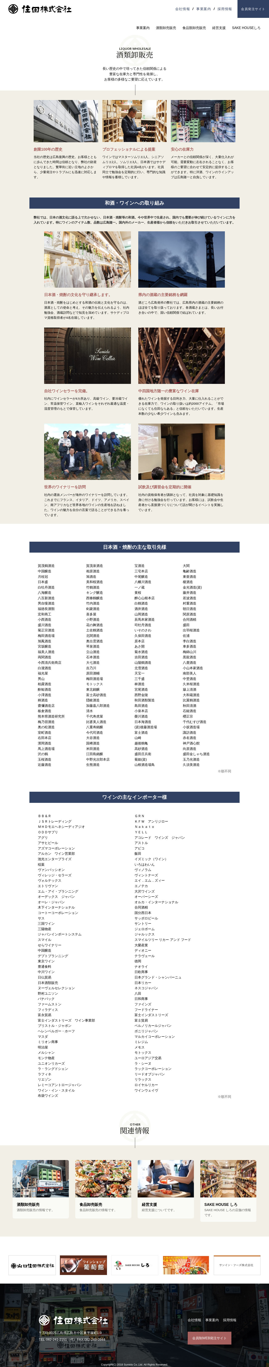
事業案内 (203, 9)
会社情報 (182, 9)
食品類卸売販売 (194, 28)
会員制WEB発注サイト (209, 1338)
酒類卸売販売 (166, 28)
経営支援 (219, 28)
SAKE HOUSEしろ (246, 28)
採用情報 (225, 9)
